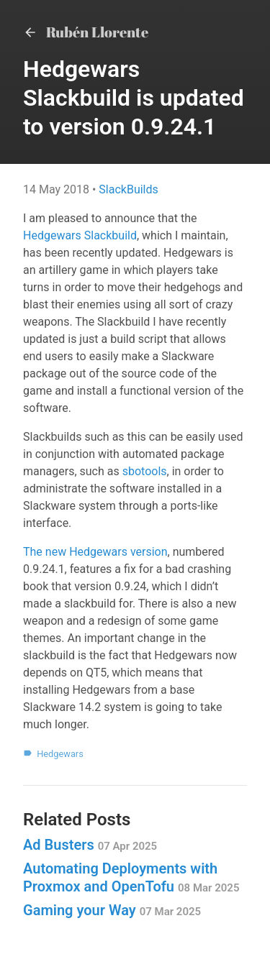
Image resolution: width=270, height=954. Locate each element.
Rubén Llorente (85, 32)
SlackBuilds (128, 189)
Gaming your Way (112, 910)
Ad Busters (90, 844)
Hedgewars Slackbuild (80, 235)
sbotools (144, 471)
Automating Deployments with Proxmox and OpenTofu (131, 877)
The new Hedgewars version (95, 552)
